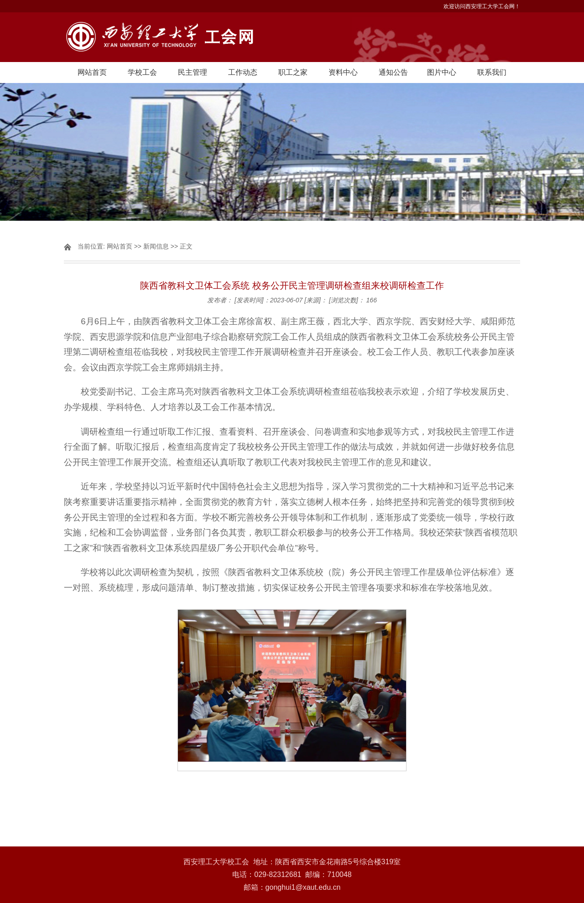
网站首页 (92, 72)
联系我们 (491, 72)
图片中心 (441, 72)
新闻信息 (156, 246)
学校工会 (142, 72)
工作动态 (242, 72)
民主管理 (192, 72)
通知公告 (393, 72)
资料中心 (343, 72)
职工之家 (293, 72)
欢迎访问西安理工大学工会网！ (481, 6)
